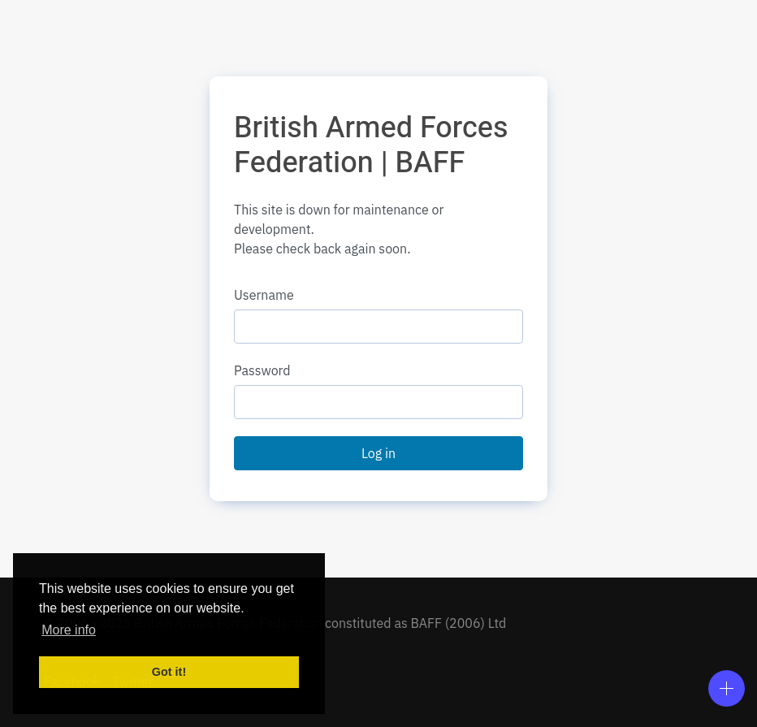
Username (264, 295)
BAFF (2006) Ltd (459, 623)
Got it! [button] (169, 671)
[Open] (726, 688)
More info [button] (68, 630)
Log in (378, 453)
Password (262, 370)
